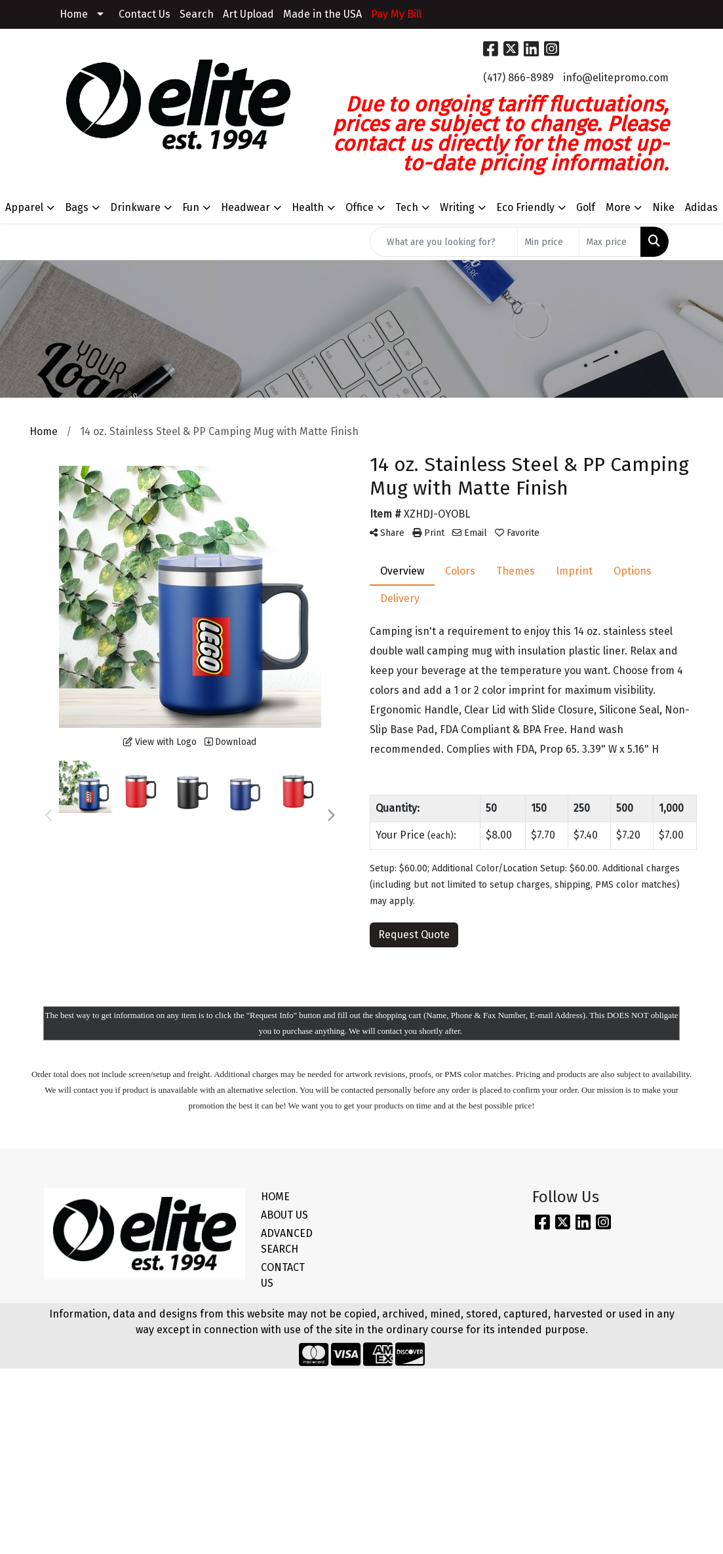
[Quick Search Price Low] (548, 242)
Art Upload (248, 14)
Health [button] (308, 207)
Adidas (701, 207)
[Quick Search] (444, 242)
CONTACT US (283, 1275)
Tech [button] (406, 207)
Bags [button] (76, 207)
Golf (585, 207)
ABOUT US (284, 1215)
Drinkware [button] (135, 207)
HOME (275, 1196)
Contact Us (144, 14)
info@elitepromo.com (616, 77)
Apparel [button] (24, 207)
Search (197, 14)
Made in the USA (322, 14)
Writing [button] (457, 207)
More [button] (618, 207)
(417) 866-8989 (518, 77)
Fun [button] (190, 207)
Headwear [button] (245, 207)
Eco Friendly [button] (525, 207)
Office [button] (359, 207)
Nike (663, 207)
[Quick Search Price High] (610, 242)
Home (74, 14)
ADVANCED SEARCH (287, 1241)
